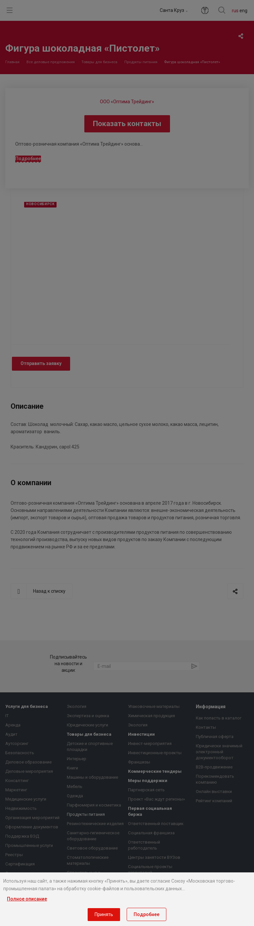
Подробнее (146, 914)
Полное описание (27, 899)
